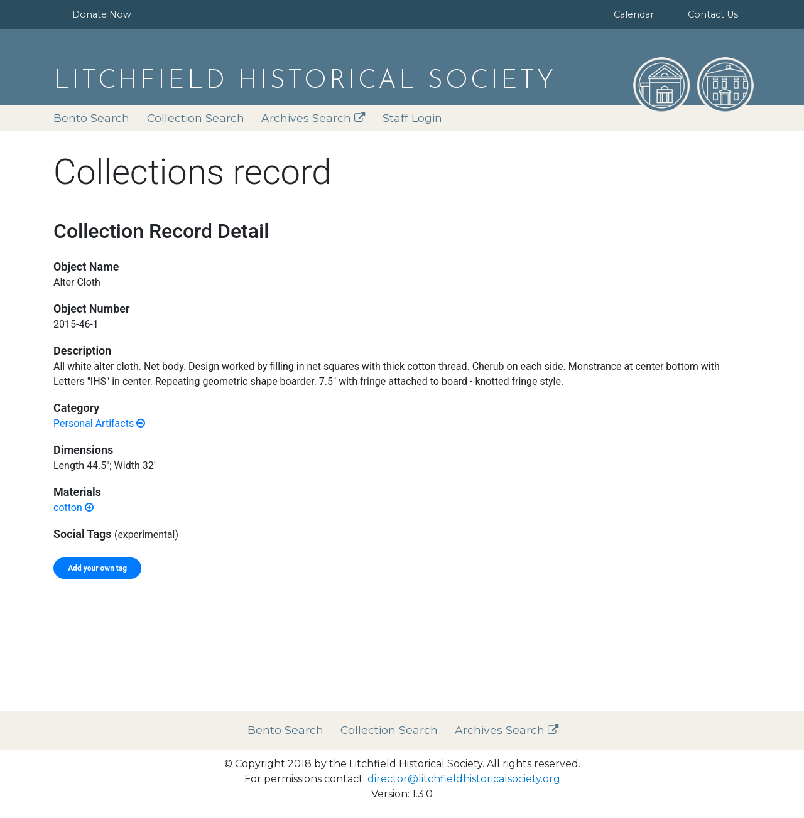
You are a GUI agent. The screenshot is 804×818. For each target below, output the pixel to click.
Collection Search (195, 117)
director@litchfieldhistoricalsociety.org (463, 779)
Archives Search (313, 117)
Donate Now (101, 14)
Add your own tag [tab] (97, 568)
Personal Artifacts (99, 423)
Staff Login (412, 117)
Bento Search (91, 117)
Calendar (634, 14)
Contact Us (713, 14)
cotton (73, 508)
